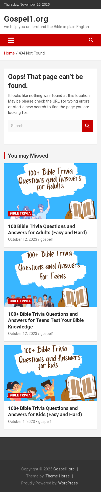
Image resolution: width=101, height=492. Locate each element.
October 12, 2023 (22, 239)
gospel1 (47, 239)
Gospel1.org (26, 18)
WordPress (68, 483)
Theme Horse (58, 476)
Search (87, 126)
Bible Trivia (20, 213)
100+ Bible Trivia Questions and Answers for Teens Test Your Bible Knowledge (46, 320)
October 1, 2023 (21, 421)
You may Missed (28, 155)
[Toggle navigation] (11, 40)
